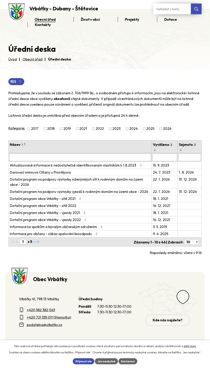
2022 (100, 129)
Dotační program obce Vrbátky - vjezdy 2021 (48, 213)
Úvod (12, 59)
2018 (51, 129)
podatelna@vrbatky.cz (44, 324)
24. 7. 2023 (161, 172)
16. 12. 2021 (161, 206)
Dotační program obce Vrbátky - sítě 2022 (43, 206)
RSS (17, 81)
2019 (67, 129)
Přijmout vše (82, 361)
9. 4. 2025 (160, 234)
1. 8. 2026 (186, 172)
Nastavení (129, 361)
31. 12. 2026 (188, 179)
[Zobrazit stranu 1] (22, 241)
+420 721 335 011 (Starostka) (49, 317)
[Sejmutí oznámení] (189, 157)
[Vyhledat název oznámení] (80, 157)
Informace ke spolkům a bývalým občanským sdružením (57, 227)
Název (16, 145)
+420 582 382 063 (41, 309)
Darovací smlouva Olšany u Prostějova (40, 172)
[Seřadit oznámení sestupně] (25, 145)
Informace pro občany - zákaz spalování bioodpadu (54, 234)
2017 (35, 129)
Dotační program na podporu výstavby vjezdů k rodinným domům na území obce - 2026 (79, 192)
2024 (133, 129)
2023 (116, 129)
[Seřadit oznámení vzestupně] (25, 144)
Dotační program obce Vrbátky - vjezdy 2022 (49, 220)
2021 (83, 129)
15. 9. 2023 (161, 165)
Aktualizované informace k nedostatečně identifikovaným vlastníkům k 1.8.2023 (76, 165)
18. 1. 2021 (160, 199)
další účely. (190, 346)
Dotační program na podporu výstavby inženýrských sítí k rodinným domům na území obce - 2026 (76, 182)
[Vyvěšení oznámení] (164, 157)
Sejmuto (187, 145)
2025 (150, 129)
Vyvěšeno (162, 145)
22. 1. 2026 (161, 179)
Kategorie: (16, 128)
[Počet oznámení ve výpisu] (192, 242)
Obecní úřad (32, 59)
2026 (167, 129)
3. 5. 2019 (160, 227)
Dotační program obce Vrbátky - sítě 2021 (46, 199)
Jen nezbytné (106, 361)
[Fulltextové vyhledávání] (172, 9)
